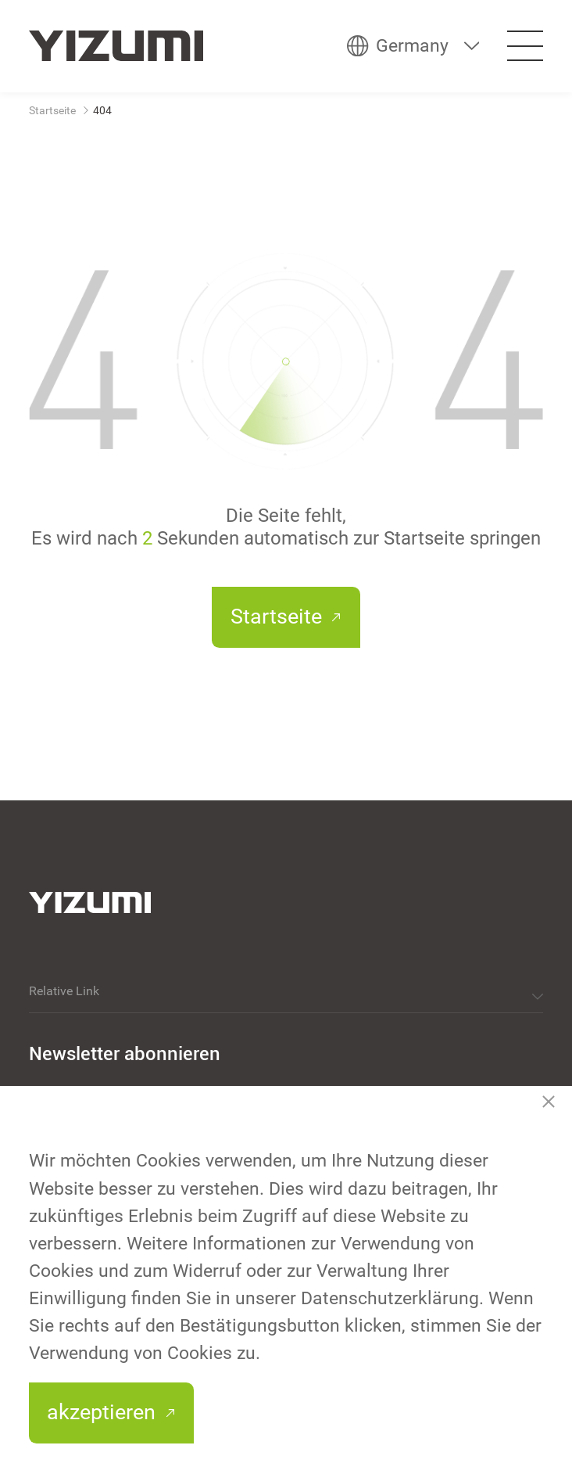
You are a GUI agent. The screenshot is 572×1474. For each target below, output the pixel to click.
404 (102, 110)
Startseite (52, 110)
